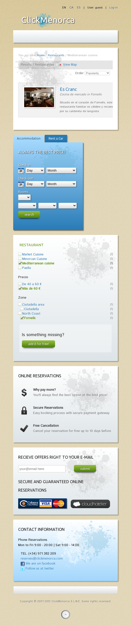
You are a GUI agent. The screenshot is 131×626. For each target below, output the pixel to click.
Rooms (23, 192)
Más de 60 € (31, 288)
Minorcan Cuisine (34, 259)
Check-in (24, 165)
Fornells (30, 318)
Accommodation (29, 138)
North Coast (31, 313)
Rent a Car (56, 138)
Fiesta (48, 20)
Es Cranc (68, 89)
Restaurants (56, 55)
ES (78, 7)
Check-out (25, 178)
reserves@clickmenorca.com (42, 558)
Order (79, 73)
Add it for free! (38, 343)
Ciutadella (31, 309)
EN (64, 7)
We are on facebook (40, 563)
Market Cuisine (33, 254)
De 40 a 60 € (32, 284)
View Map (70, 64)
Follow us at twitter (40, 568)
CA (71, 7)
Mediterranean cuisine (38, 263)
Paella (26, 268)
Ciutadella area (33, 304)
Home (41, 55)
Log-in (113, 7)
